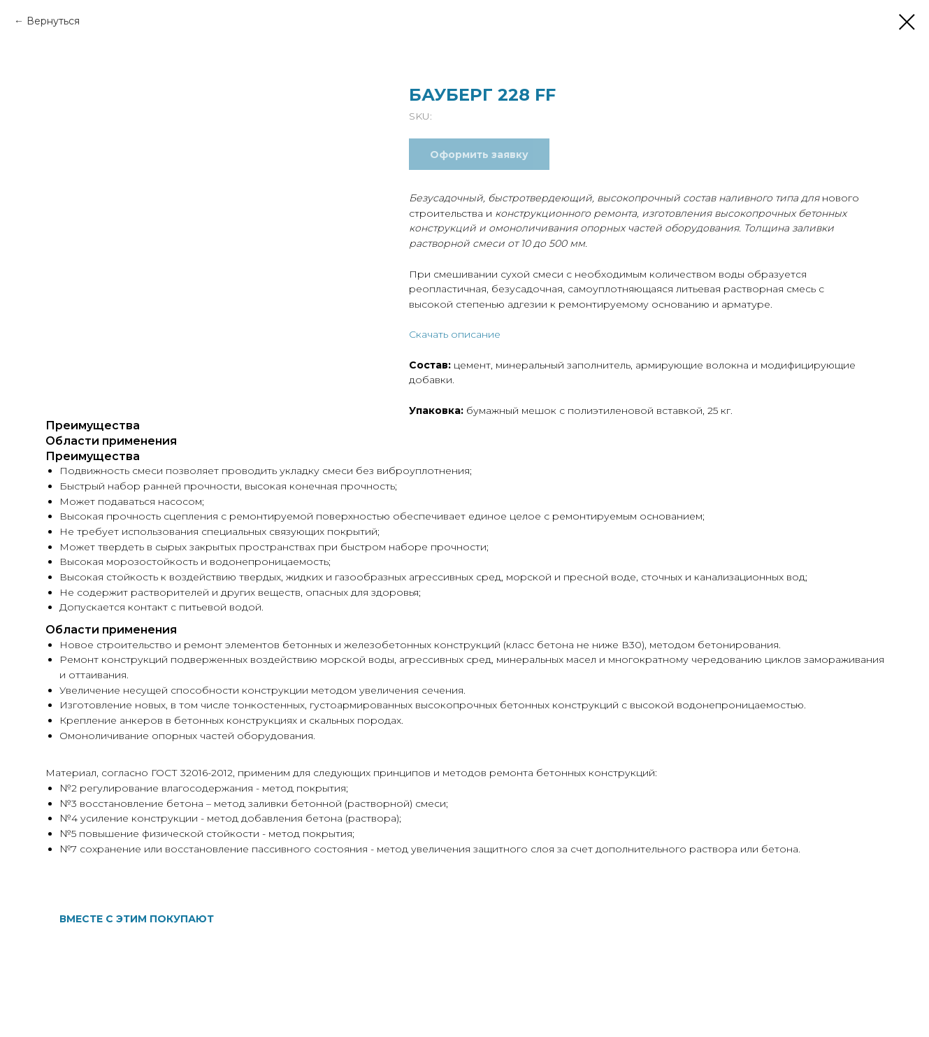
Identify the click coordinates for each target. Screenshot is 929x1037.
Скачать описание (454, 334)
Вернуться (53, 21)
